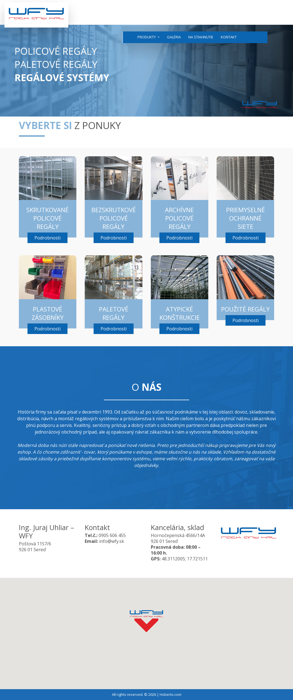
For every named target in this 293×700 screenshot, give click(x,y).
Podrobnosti (47, 238)
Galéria (174, 36)
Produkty (147, 36)
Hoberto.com (170, 694)
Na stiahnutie (200, 36)
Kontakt (229, 36)
